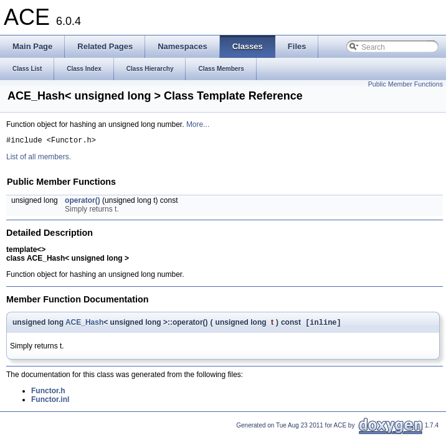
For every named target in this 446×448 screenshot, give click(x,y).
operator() (82, 202)
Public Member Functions (405, 84)
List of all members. (38, 158)
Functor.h (48, 394)
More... (197, 124)
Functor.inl (50, 402)
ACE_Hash (84, 324)
